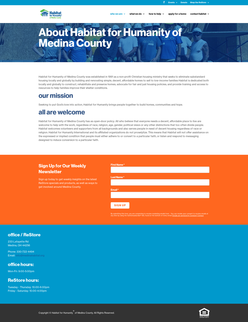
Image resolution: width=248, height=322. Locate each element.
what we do (136, 14)
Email (115, 189)
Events (171, 3)
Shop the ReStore (198, 3)
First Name (118, 164)
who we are (116, 14)
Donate (184, 3)
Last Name (117, 177)
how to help (155, 14)
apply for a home (177, 14)
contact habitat (198, 14)
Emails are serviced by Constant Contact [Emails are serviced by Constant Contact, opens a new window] (188, 215)
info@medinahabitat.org (30, 255)
